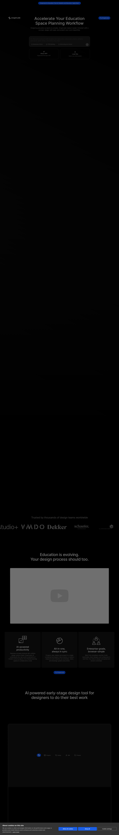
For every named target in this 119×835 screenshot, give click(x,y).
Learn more (15, 832)
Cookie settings (107, 829)
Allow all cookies (68, 829)
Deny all (87, 829)
